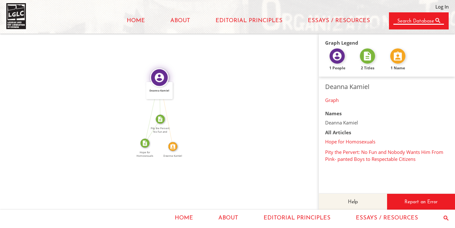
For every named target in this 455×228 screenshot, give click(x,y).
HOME (136, 21)
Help (353, 202)
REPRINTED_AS (150, 129)
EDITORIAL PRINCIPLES (248, 21)
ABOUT (180, 21)
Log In (442, 7)
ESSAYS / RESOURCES (339, 21)
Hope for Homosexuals (350, 141)
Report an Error (421, 202)
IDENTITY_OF (168, 111)
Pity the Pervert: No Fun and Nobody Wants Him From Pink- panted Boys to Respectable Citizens (384, 155)
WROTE (150, 110)
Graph (332, 100)
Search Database (415, 21)
